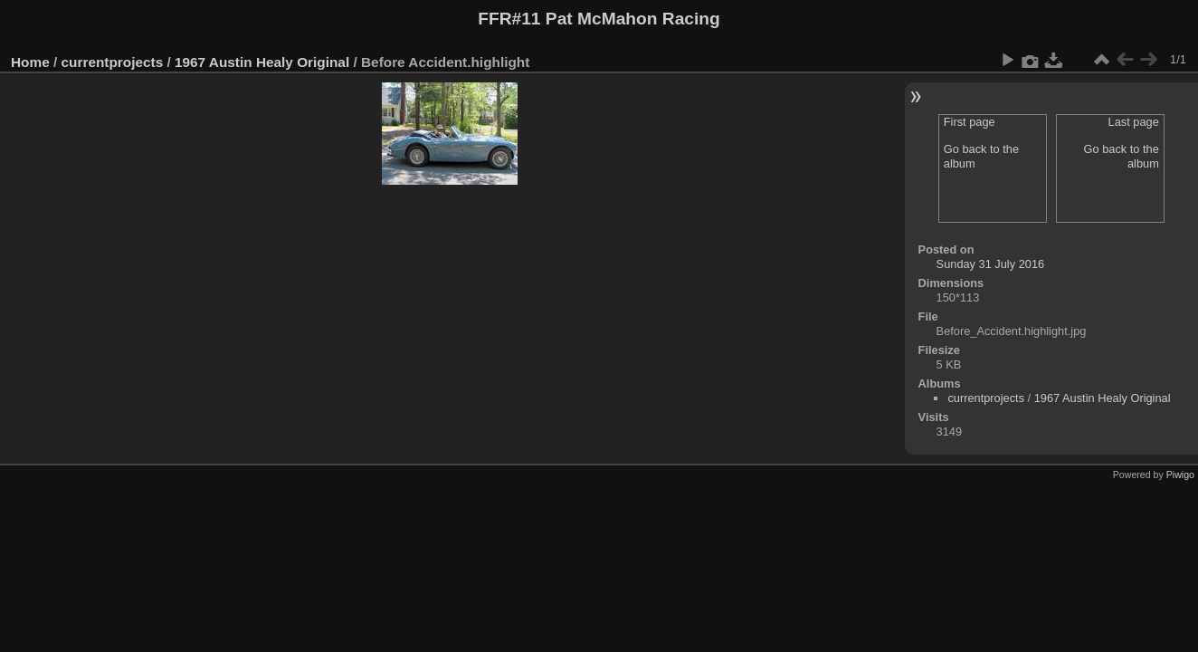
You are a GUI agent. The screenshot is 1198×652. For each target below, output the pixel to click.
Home (30, 62)
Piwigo (1180, 474)
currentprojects (113, 62)
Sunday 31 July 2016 (991, 264)
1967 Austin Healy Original (262, 62)
